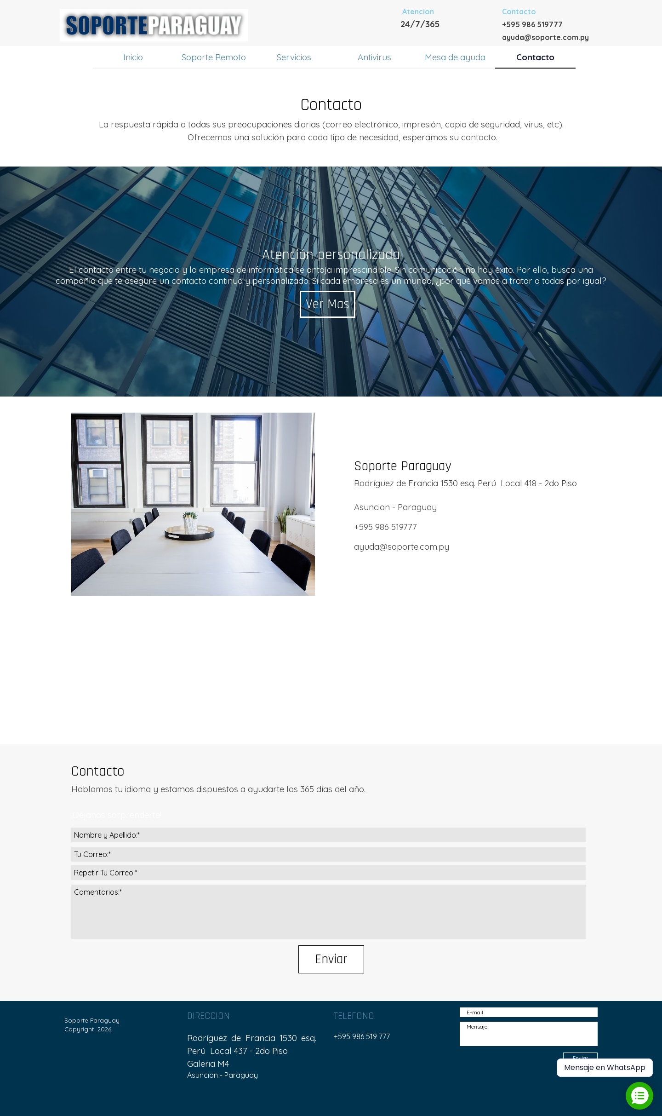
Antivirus (374, 57)
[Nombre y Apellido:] (328, 835)
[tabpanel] (451, 17)
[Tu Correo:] (328, 854)
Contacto (535, 57)
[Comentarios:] (328, 912)
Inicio (133, 57)
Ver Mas (327, 304)
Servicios (294, 57)
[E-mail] (529, 1012)
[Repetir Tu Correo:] (328, 872)
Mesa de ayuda (455, 57)
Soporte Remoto (214, 57)
